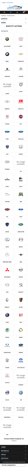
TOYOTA (7, 382)
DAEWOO (7, 109)
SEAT (20, 322)
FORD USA (21, 139)
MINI (21, 262)
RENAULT (7, 307)
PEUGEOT (20, 292)
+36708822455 (9, 2)
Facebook (14, 440)
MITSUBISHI (7, 277)
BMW (7, 61)
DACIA (21, 91)
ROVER (21, 307)
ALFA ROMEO (7, 46)
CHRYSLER (7, 76)
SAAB (7, 322)
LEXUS (7, 247)
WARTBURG (7, 417)
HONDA (21, 154)
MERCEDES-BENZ (7, 262)
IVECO (20, 186)
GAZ (7, 154)
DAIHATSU (21, 109)
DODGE (7, 124)
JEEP (21, 201)
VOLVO (7, 400)
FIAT (21, 124)
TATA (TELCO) (21, 367)
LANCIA (7, 232)
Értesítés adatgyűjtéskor (9, 465)
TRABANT (20, 385)
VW (21, 400)
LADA (20, 216)
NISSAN (21, 277)
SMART (21, 337)
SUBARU (21, 352)
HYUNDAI (7, 169)
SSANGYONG (7, 352)
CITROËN (21, 76)
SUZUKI (7, 367)
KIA (7, 216)
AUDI (20, 46)
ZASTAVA (20, 417)
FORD (7, 139)
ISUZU (7, 186)
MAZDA (21, 247)
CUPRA (7, 93)
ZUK (7, 434)
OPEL (7, 292)
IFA (21, 171)
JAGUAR (7, 201)
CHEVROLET (21, 61)
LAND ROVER (21, 232)
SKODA (7, 337)
